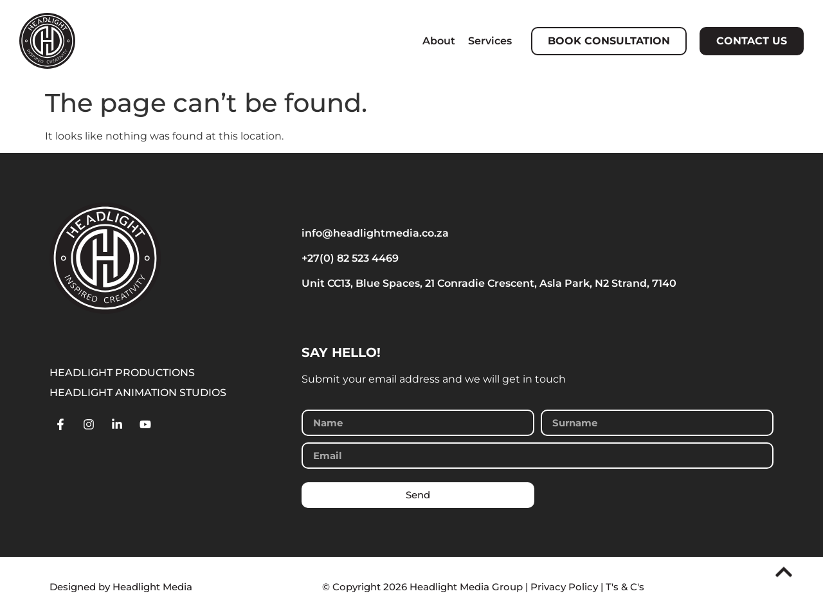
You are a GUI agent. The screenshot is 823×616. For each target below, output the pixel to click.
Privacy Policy (564, 587)
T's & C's (625, 587)
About (438, 41)
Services (490, 41)
